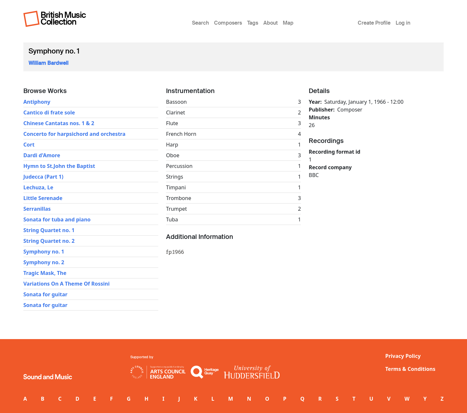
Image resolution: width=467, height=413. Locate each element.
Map (288, 22)
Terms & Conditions (410, 368)
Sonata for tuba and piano (56, 219)
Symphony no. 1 (43, 251)
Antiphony (36, 101)
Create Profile (374, 22)
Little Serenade (43, 198)
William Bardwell (48, 63)
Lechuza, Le (38, 187)
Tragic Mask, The (44, 273)
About (270, 22)
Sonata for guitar (45, 294)
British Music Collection (63, 18)
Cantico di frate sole (49, 112)
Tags (252, 22)
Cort (28, 144)
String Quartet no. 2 (49, 240)
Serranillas (37, 208)
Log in (403, 22)
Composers (228, 22)
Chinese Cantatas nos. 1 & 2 (58, 123)
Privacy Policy (403, 356)
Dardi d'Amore (41, 155)
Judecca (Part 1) (43, 176)
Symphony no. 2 (43, 262)
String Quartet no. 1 (49, 230)
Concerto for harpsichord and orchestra (74, 133)
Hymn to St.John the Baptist (59, 166)
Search (200, 22)
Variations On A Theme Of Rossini (66, 283)
